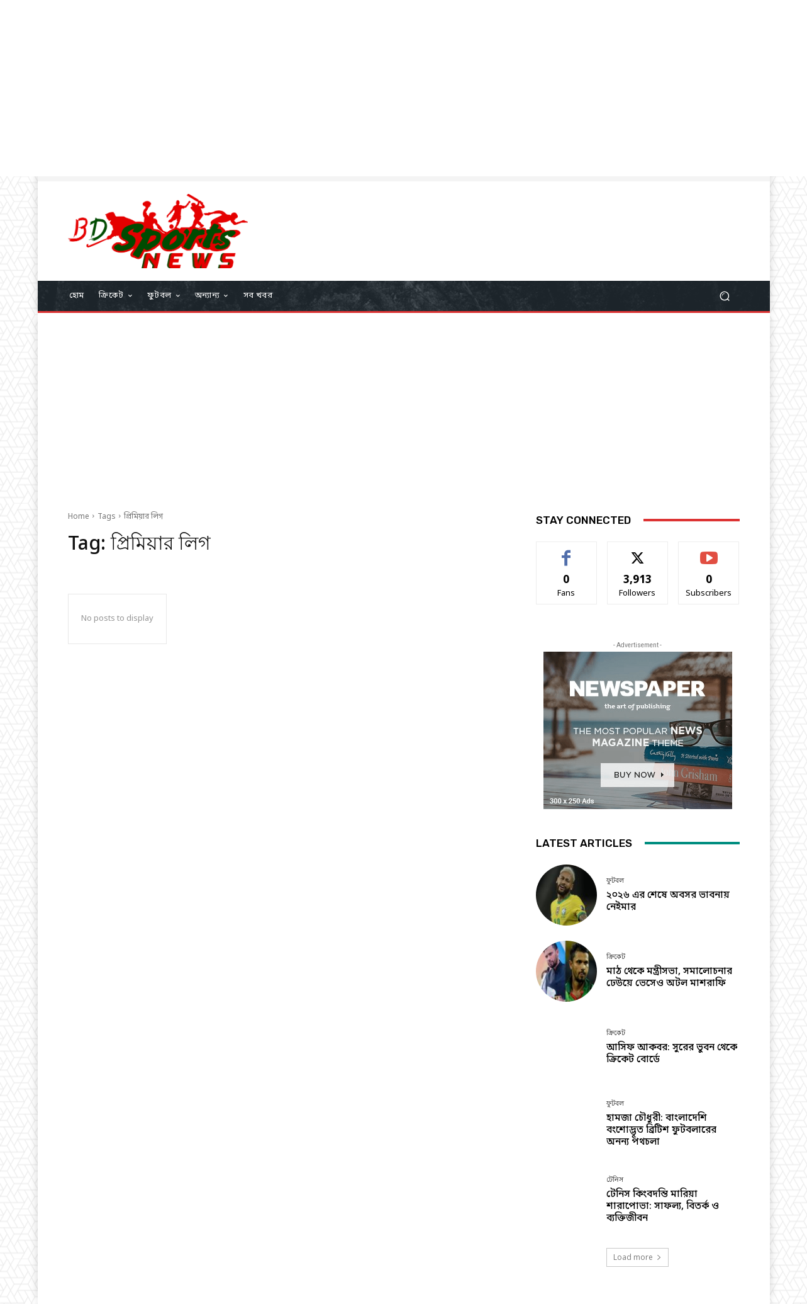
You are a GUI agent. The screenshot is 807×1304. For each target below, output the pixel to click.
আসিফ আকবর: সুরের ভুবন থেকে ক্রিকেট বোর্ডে (671, 1053)
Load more (637, 1257)
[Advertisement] (377, 88)
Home (78, 517)
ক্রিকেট (615, 956)
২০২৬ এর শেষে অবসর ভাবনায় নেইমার (668, 901)
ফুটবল (615, 880)
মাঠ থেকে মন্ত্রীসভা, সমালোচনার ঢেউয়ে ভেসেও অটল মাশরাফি (669, 977)
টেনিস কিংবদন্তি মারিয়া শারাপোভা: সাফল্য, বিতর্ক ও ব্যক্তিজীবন (662, 1206)
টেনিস (614, 1179)
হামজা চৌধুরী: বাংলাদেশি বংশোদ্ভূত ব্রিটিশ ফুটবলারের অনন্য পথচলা (661, 1130)
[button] (725, 295)
